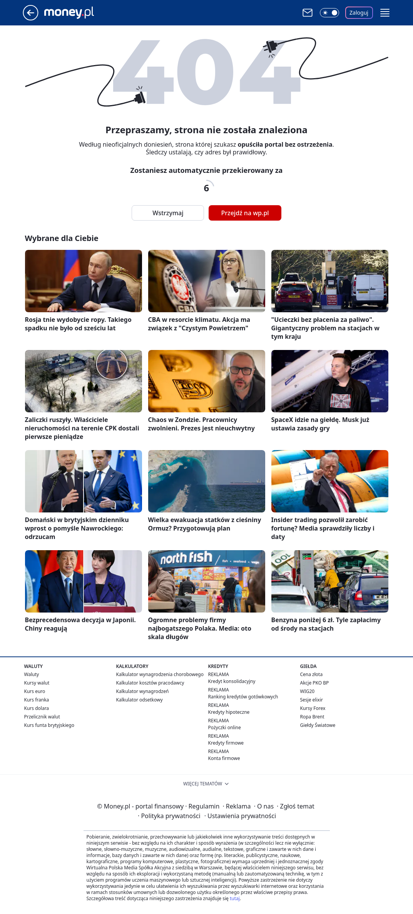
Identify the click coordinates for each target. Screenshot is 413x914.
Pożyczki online (224, 727)
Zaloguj (358, 12)
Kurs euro (34, 691)
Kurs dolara (36, 708)
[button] (385, 13)
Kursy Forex (313, 708)
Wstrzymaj (167, 213)
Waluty (31, 674)
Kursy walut (37, 683)
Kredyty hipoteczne (229, 712)
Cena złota (311, 674)
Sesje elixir (311, 699)
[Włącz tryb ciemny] (329, 12)
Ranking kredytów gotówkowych (243, 696)
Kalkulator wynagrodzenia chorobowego (160, 674)
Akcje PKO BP (314, 683)
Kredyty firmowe (226, 743)
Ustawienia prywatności (240, 816)
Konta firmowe (224, 758)
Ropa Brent (312, 716)
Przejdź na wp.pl (245, 213)
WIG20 (307, 691)
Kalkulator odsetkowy (139, 699)
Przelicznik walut (42, 716)
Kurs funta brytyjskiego (49, 725)
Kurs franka (36, 699)
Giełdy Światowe (318, 725)
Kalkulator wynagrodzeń (142, 691)
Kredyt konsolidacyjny (232, 681)
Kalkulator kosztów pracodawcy (150, 683)
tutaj (235, 898)
